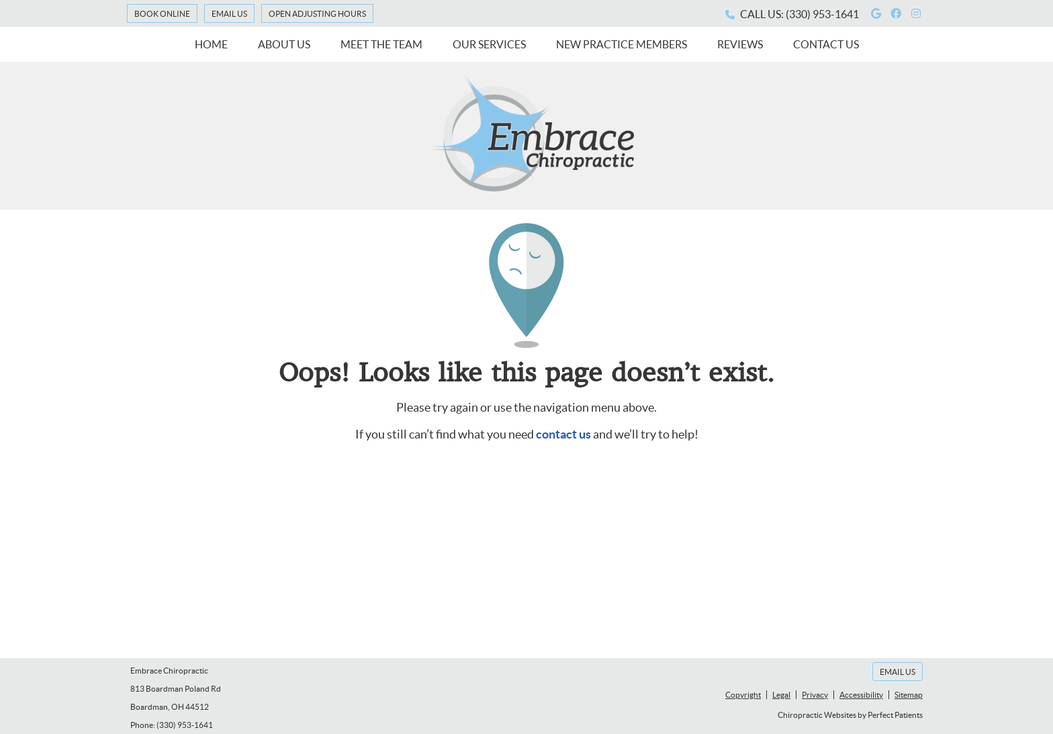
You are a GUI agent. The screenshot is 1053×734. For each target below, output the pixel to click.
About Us (284, 44)
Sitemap (909, 694)
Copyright (743, 694)
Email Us (229, 13)
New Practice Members (621, 44)
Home (211, 44)
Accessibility (861, 694)
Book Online (162, 13)
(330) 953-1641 (822, 14)
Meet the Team (381, 44)
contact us (563, 434)
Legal (781, 694)
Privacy (815, 694)
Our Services (489, 44)
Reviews (740, 44)
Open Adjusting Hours (317, 13)
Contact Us (826, 44)
